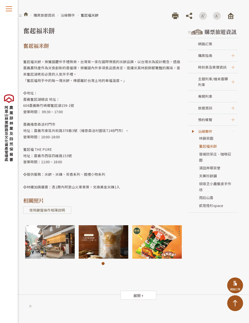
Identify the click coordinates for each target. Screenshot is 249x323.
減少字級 (217, 16)
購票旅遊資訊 (44, 15)
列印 (175, 16)
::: (20, 15)
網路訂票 (205, 43)
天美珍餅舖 (208, 175)
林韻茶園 (206, 138)
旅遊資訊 (205, 107)
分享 (189, 16)
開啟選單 (9, 9)
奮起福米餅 (208, 146)
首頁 (26, 14)
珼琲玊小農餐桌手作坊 (215, 186)
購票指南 (205, 55)
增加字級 (203, 16)
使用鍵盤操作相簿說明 (47, 210)
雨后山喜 (206, 197)
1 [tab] (103, 263)
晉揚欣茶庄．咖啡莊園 (215, 156)
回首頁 (231, 16)
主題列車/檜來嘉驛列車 (213, 81)
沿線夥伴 (68, 15)
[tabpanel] (50, 242)
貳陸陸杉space (211, 205)
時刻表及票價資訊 (212, 67)
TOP (235, 303)
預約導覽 (205, 119)
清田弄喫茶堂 (209, 167)
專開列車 (205, 96)
